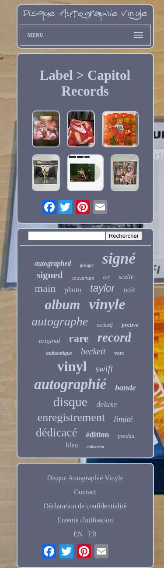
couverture (83, 278)
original (49, 340)
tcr (106, 277)
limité (123, 419)
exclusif (105, 325)
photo (72, 290)
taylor (102, 288)
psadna (126, 435)
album (62, 304)
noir (129, 290)
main (45, 288)
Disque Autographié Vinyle (85, 478)
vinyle (107, 304)
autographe (59, 321)
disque (70, 401)
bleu (72, 445)
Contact (85, 492)
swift (104, 369)
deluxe (106, 404)
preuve (130, 325)
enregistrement (71, 417)
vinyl (72, 366)
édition (97, 434)
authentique (59, 353)
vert (119, 353)
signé (119, 258)
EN (78, 534)
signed (50, 274)
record (114, 337)
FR (92, 534)
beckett (93, 351)
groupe (87, 265)
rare (78, 338)
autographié (70, 384)
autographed (53, 263)
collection (95, 446)
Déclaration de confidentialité (84, 506)
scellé (126, 276)
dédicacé (56, 432)
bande (125, 387)
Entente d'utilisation (85, 520)
